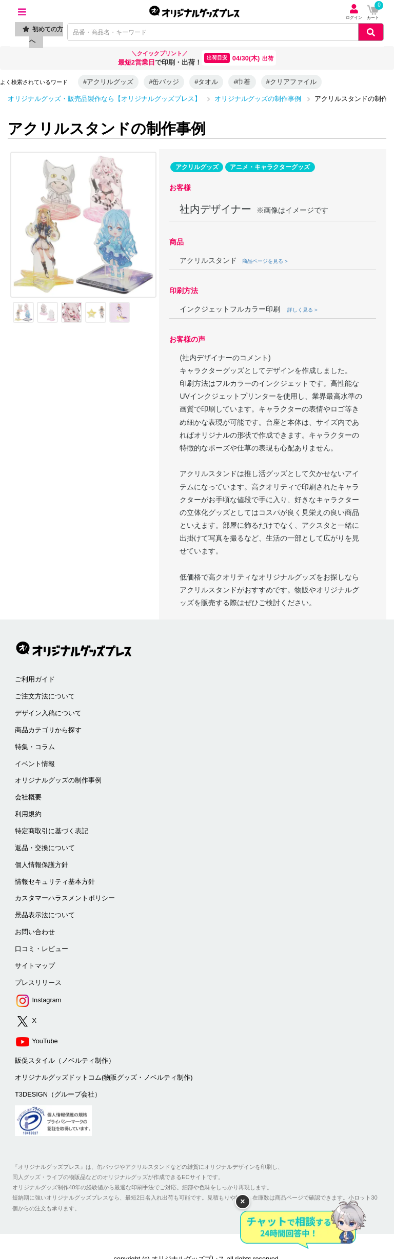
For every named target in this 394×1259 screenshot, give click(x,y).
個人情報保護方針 (41, 865)
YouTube (36, 1041)
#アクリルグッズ (108, 82)
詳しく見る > (302, 310)
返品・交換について (45, 848)
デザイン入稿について (48, 713)
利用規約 (28, 814)
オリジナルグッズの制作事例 (257, 98)
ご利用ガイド (35, 679)
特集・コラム (35, 747)
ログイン (354, 12)
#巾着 (241, 82)
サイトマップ (35, 965)
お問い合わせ (35, 932)
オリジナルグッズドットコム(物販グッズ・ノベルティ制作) (104, 1077)
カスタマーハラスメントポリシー (65, 898)
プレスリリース (38, 982)
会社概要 (28, 797)
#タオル (206, 82)
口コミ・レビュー (41, 949)
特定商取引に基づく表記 (51, 831)
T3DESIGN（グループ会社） (58, 1094)
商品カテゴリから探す (48, 730)
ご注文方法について (45, 696)
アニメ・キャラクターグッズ (270, 167)
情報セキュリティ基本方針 (55, 881)
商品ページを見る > (264, 261)
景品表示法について (45, 915)
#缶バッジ (164, 82)
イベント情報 (35, 764)
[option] (83, 224)
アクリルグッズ (197, 167)
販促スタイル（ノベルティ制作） (65, 1060)
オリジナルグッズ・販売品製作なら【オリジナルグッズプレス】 (104, 98)
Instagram (38, 1000)
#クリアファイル (291, 82)
